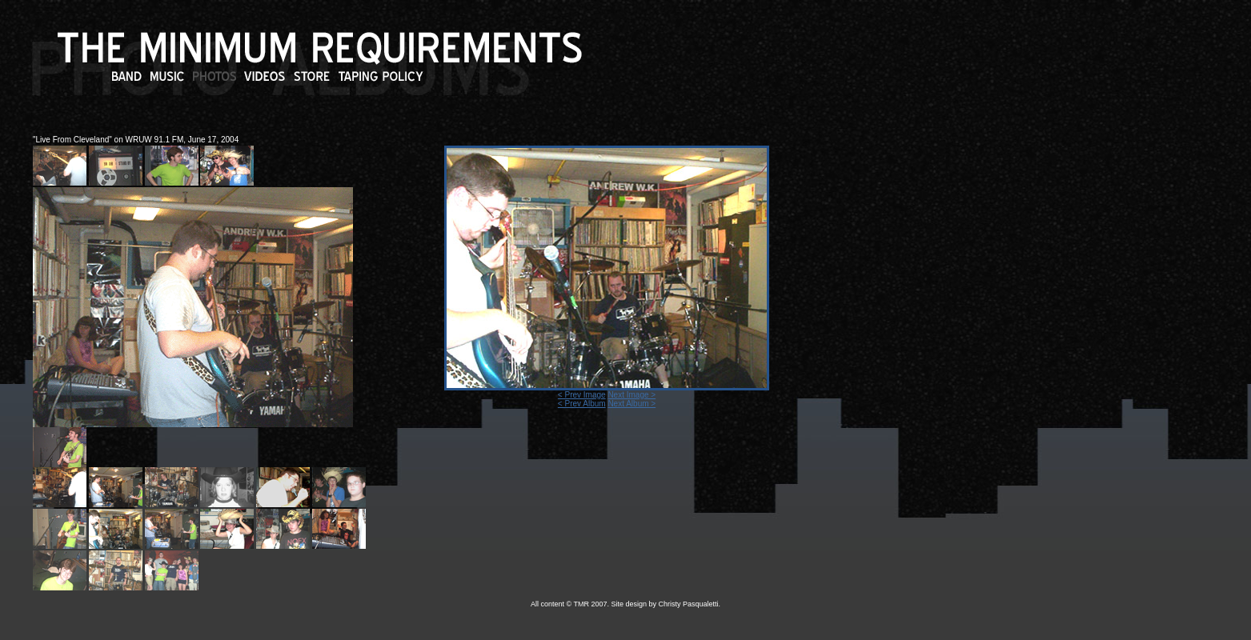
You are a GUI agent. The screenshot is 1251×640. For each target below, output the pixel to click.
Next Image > (631, 394)
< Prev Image (582, 394)
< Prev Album (582, 403)
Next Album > (631, 403)
